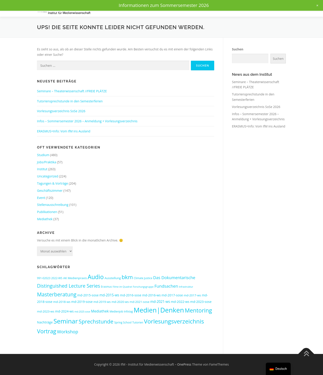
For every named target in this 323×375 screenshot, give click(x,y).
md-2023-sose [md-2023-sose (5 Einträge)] (201, 302)
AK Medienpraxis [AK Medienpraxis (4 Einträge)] (75, 278)
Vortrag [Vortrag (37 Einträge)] (46, 331)
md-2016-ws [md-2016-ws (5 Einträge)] (151, 295)
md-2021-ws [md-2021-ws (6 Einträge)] (160, 301)
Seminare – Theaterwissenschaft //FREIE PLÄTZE (72, 91)
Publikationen (47, 212)
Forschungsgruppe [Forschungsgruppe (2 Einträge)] (143, 286)
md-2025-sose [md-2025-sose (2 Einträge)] (82, 311)
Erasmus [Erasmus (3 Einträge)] (106, 287)
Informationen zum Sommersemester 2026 (164, 5)
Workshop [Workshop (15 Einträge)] (67, 332)
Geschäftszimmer (50, 190)
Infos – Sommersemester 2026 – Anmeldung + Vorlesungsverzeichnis (87, 121)
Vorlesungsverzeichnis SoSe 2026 (61, 111)
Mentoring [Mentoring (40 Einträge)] (198, 310)
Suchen (237, 49)
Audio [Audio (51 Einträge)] (96, 277)
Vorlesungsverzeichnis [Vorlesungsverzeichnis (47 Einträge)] (174, 321)
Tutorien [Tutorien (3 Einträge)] (137, 322)
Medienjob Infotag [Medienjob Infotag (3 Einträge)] (121, 311)
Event (41, 198)
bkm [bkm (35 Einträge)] (127, 277)
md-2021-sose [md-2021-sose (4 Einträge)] (140, 302)
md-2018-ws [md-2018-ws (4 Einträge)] (61, 302)
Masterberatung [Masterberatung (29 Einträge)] (56, 294)
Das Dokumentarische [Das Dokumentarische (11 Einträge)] (174, 277)
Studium (43, 155)
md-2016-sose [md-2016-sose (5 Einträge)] (130, 295)
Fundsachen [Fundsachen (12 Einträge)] (166, 286)
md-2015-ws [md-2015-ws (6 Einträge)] (109, 295)
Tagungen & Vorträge (52, 183)
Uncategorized (47, 176)
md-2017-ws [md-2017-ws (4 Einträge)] (192, 295)
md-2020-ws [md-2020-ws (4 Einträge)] (120, 302)
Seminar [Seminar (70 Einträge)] (65, 321)
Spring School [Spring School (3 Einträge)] (122, 322)
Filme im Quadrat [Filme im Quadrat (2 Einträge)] (122, 286)
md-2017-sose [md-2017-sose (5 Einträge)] (172, 295)
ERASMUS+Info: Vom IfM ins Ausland (63, 131)
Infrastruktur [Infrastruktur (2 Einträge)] (186, 286)
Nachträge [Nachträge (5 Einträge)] (45, 322)
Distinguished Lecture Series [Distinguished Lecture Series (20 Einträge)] (68, 285)
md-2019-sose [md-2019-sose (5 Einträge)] (82, 302)
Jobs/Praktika (46, 162)
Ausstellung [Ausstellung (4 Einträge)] (113, 278)
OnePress (184, 364)
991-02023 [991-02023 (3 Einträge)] (43, 278)
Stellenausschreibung (52, 205)
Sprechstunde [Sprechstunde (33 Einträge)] (96, 321)
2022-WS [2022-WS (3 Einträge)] (56, 278)
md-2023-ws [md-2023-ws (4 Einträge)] (45, 311)
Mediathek (44, 219)
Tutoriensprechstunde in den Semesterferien (70, 101)
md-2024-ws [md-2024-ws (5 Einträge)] (64, 311)
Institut (42, 169)
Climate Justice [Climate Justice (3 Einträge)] (143, 278)
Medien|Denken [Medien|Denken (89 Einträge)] (159, 310)
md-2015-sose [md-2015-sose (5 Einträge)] (87, 295)
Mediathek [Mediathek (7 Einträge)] (100, 311)
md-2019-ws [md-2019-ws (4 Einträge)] (102, 302)
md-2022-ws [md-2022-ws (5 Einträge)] (180, 302)
